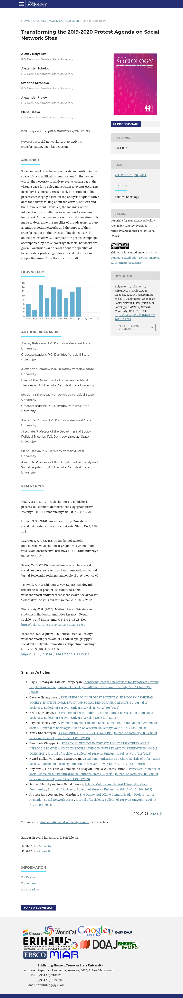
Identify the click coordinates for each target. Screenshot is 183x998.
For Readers (28, 877)
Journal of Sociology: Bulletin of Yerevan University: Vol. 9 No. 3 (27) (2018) (93, 764)
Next (154, 813)
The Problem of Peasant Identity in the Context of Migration (96, 713)
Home (25, 20)
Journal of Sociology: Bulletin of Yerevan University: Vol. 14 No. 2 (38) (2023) (94, 728)
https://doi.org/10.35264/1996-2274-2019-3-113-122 (55, 654)
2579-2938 (44, 851)
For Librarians (30, 889)
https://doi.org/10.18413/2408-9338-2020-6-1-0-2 (53, 625)
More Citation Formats (128, 327)
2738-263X (44, 846)
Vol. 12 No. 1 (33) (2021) (64, 20)
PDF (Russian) (127, 124)
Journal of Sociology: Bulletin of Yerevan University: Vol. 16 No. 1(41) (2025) (99, 753)
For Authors (28, 883)
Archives (40, 20)
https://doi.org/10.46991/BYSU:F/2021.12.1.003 (60, 131)
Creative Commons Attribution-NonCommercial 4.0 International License (135, 258)
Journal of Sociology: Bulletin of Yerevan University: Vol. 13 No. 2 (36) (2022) (100, 789)
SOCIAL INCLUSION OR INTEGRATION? (85, 733)
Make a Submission (39, 907)
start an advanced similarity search (64, 822)
